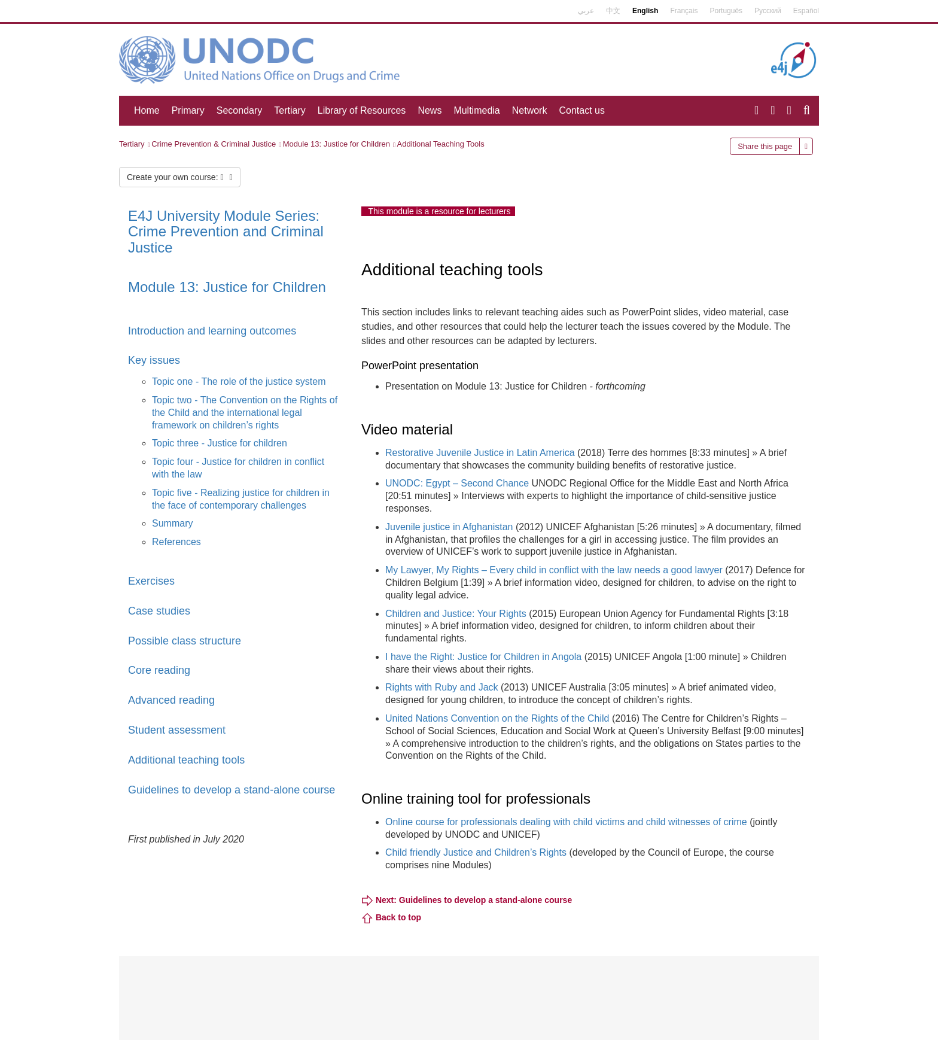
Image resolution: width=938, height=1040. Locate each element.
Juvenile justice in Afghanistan (449, 527)
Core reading (159, 670)
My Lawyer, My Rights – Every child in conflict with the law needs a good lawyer (554, 570)
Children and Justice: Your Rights (455, 614)
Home (147, 110)
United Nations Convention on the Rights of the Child (497, 718)
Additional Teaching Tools (441, 143)
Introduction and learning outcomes (212, 331)
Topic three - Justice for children (219, 443)
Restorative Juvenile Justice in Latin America (480, 453)
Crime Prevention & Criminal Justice (213, 143)
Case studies (159, 611)
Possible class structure (184, 641)
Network (529, 110)
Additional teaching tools (186, 760)
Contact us (581, 110)
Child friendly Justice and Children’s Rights (477, 852)
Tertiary (289, 110)
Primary (188, 110)
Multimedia (476, 110)
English (645, 11)
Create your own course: (180, 177)
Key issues (154, 360)
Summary (172, 523)
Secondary (240, 110)
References (176, 542)
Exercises (151, 581)
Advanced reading (171, 700)
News (429, 110)
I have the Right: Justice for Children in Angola (483, 657)
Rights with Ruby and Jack (441, 687)
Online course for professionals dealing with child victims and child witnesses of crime (566, 822)
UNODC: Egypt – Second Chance (457, 483)
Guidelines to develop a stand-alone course (231, 790)
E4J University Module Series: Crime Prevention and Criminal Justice (226, 232)
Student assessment (177, 730)
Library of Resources (362, 110)
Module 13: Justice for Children (336, 143)
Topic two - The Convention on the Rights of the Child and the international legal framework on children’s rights (244, 412)
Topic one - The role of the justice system (239, 381)
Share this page (765, 146)
